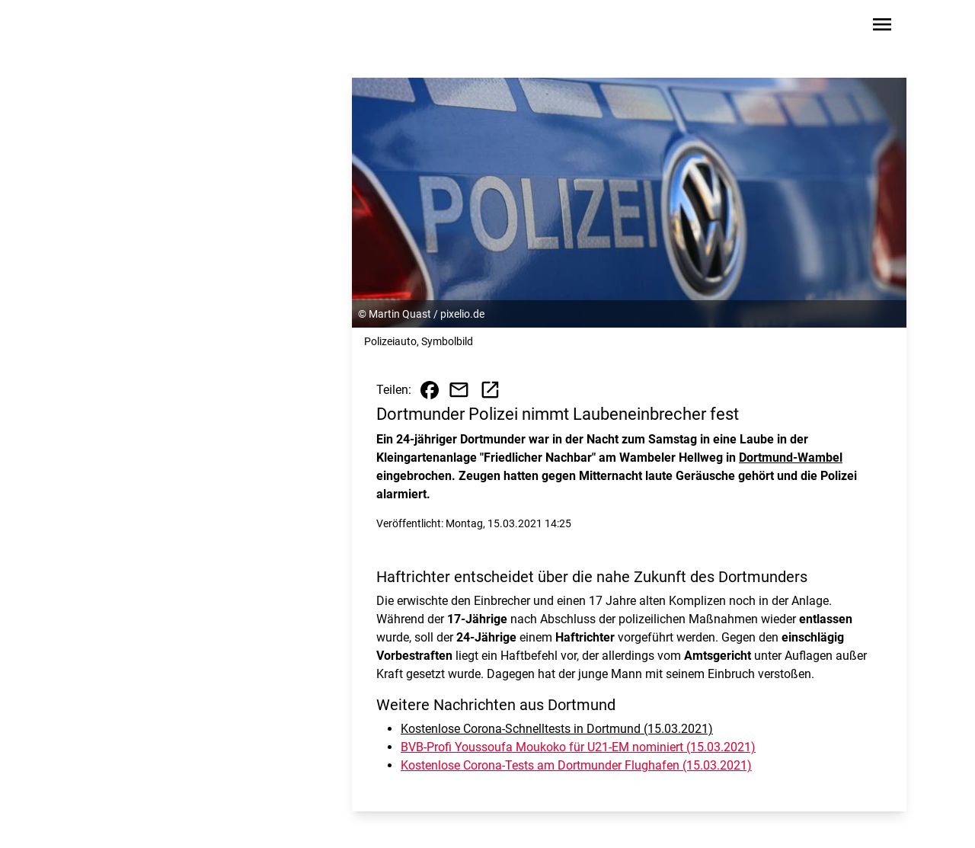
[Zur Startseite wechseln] (117, 27)
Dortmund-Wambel (790, 457)
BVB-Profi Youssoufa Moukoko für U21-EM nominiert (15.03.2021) (578, 747)
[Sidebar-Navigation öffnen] (882, 27)
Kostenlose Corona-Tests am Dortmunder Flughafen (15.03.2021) (576, 765)
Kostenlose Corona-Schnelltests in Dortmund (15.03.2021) (557, 729)
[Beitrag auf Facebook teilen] (429, 390)
